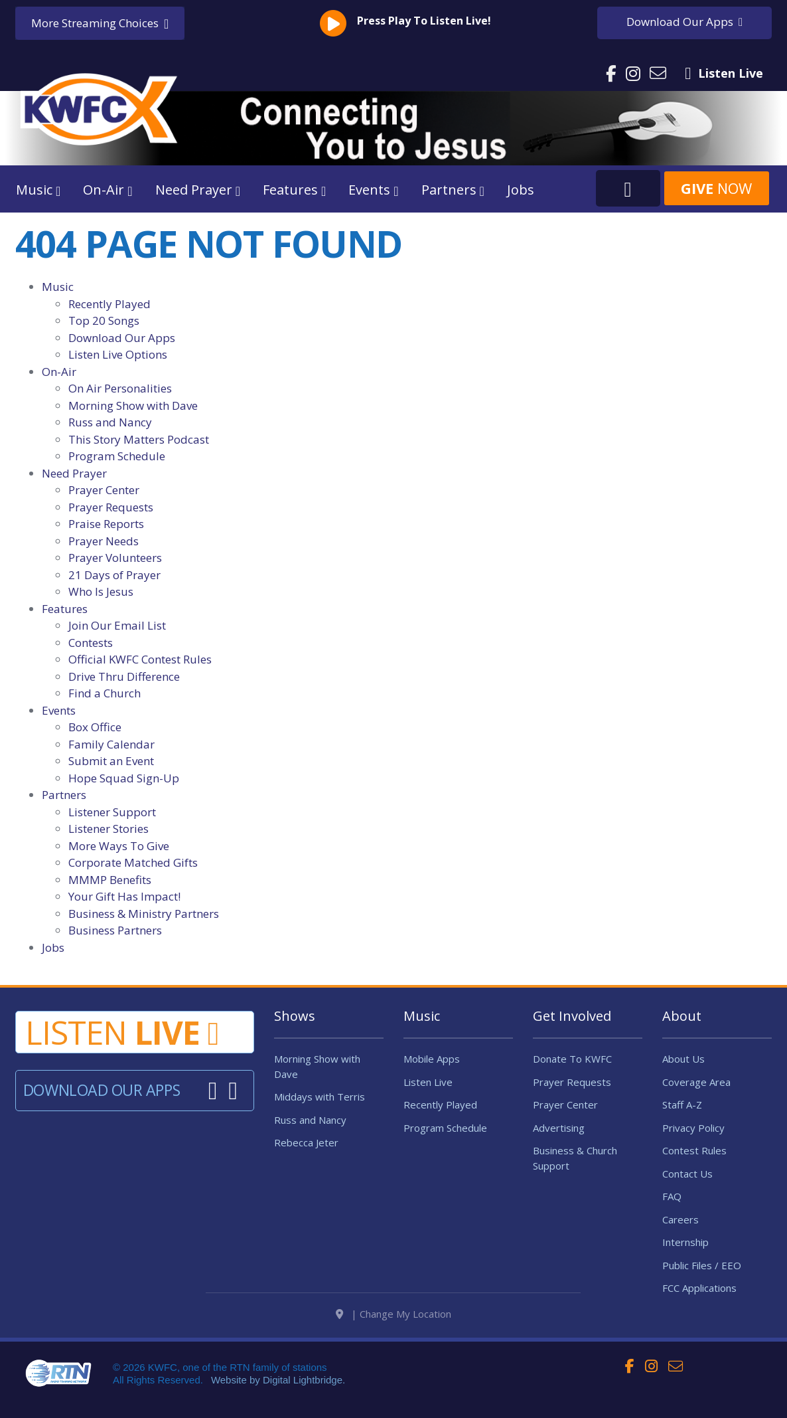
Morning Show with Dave (133, 405)
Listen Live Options (117, 354)
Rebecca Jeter (306, 1142)
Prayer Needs (103, 541)
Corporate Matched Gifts (133, 862)
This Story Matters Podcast (138, 439)
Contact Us (687, 1173)
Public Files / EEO (701, 1265)
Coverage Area (696, 1082)
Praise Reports (106, 523)
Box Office (94, 727)
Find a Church (104, 693)
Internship (685, 1242)
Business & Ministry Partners (143, 913)
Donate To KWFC (572, 1058)
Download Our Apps (121, 337)
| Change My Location (393, 1331)
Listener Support (112, 812)
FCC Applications (699, 1287)
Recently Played (109, 303)
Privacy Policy (693, 1127)
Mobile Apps (431, 1058)
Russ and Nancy (110, 422)
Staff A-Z (682, 1104)
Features (65, 608)
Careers (680, 1219)
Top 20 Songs (103, 320)
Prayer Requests (110, 507)
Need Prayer (74, 473)
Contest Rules (694, 1150)
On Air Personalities (120, 388)
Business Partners (115, 930)
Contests (90, 642)
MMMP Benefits (109, 879)
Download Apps (684, 21)
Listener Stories (108, 828)
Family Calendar (111, 744)
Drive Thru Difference (124, 676)
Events (59, 710)
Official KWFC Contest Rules (140, 659)
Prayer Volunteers (115, 557)
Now (716, 188)
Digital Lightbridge (302, 1397)
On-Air (59, 371)
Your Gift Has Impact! (124, 896)
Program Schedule (116, 456)
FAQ (671, 1196)
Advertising (559, 1127)
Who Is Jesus (100, 591)
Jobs (520, 190)
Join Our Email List (117, 625)
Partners (64, 794)
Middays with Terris (319, 1096)
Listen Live (428, 1082)
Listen (122, 1032)
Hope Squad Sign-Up (123, 778)
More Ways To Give (118, 845)
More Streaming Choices (100, 24)
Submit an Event (111, 760)
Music (58, 286)
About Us (683, 1058)
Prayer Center (103, 489)
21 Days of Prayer (114, 574)
